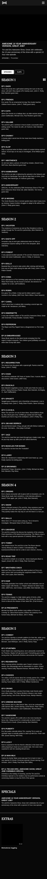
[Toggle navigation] (43, 2)
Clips (19, 72)
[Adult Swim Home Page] (7, 3)
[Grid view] (44, 80)
